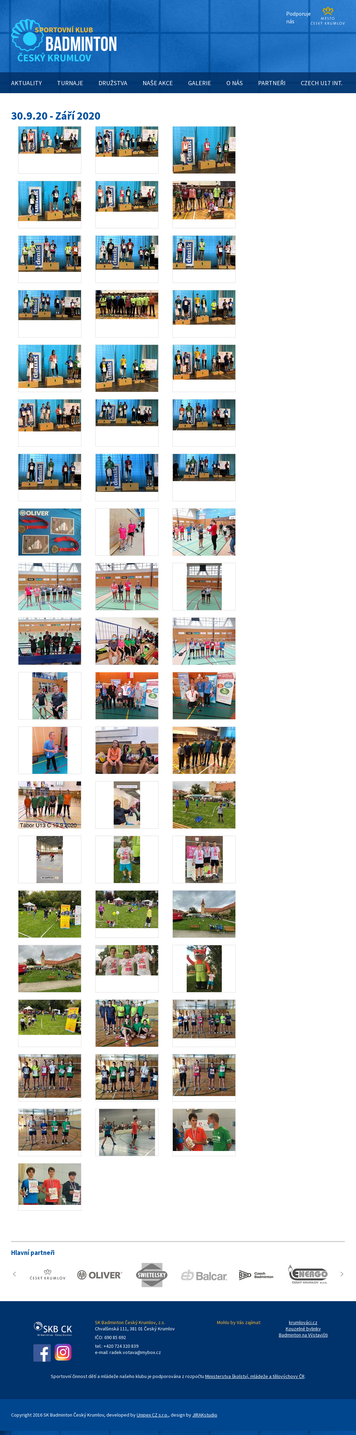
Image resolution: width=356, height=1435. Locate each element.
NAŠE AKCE (158, 83)
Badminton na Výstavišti (303, 1335)
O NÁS (234, 83)
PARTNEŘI (271, 83)
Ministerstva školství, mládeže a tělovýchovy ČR (255, 1376)
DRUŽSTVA (112, 83)
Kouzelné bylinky (303, 1328)
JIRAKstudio (204, 1415)
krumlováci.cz (303, 1322)
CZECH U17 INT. (321, 83)
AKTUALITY (26, 83)
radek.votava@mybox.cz (135, 1352)
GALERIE (199, 83)
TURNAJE (70, 83)
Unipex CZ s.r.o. (152, 1415)
